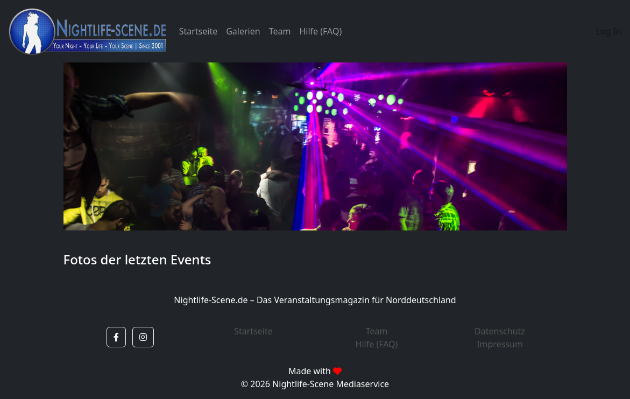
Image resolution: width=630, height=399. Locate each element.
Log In (608, 31)
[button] (116, 337)
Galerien (243, 31)
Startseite (198, 31)
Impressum (500, 344)
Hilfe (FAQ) (320, 31)
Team (280, 31)
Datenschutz (500, 331)
